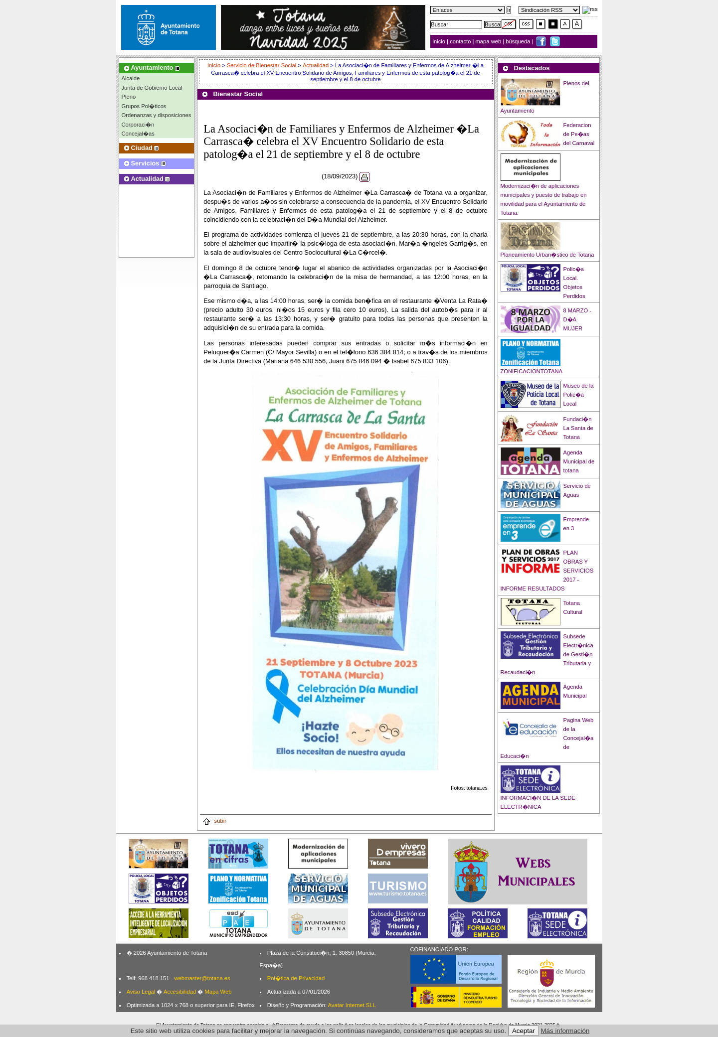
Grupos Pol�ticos (144, 106)
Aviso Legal (141, 992)
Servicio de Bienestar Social (261, 65)
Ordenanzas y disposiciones (156, 115)
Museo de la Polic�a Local (578, 395)
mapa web (489, 41)
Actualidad (316, 65)
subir (214, 821)
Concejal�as (138, 134)
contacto (460, 41)
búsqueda (519, 41)
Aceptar (523, 1031)
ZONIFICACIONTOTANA (532, 371)
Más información (565, 1031)
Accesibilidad (180, 992)
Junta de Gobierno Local (152, 88)
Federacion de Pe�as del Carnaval (579, 134)
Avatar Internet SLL (352, 1005)
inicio (440, 41)
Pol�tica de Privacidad (296, 978)
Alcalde (131, 78)
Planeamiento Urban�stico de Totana (547, 255)
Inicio (214, 65)
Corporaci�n (138, 125)
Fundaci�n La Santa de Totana (578, 428)
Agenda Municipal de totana (579, 461)
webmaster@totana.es (202, 978)
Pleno (129, 97)
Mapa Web (217, 992)
